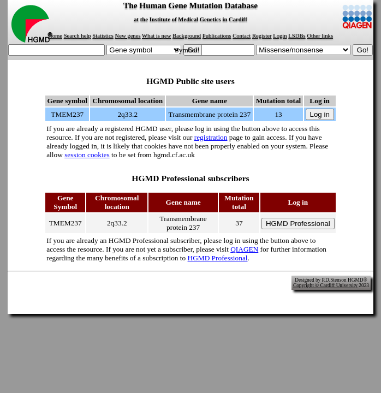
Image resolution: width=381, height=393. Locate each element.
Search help (77, 36)
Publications (217, 36)
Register (262, 36)
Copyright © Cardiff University (325, 285)
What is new (156, 36)
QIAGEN (244, 249)
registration (211, 137)
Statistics (102, 36)
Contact (242, 36)
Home (55, 36)
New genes (128, 36)
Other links (320, 36)
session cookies (87, 155)
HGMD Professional (218, 258)
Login (280, 36)
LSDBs (296, 36)
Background (186, 36)
